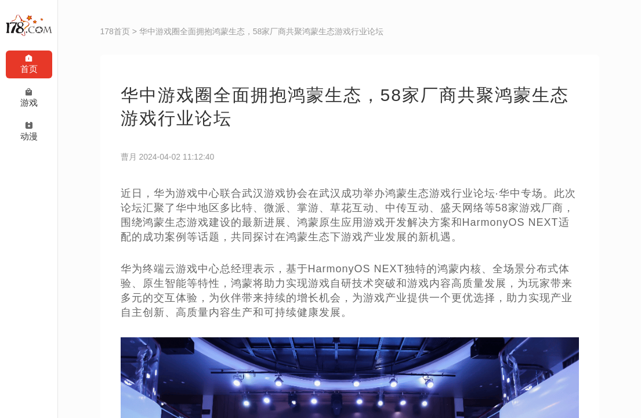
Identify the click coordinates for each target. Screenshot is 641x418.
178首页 (115, 31)
